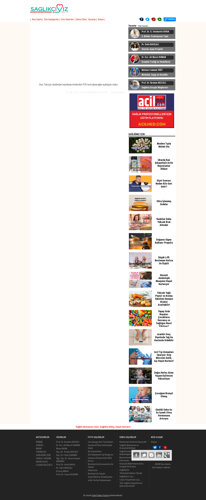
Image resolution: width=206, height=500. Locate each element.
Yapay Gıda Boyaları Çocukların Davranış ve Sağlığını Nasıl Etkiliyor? (164, 319)
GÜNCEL (39, 445)
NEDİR (39, 448)
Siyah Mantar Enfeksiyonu (100, 476)
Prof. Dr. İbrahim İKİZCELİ (67, 442)
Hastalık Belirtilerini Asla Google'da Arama (131, 465)
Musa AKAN (61, 448)
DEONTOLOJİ (42, 461)
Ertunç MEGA (62, 471)
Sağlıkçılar (124, 469)
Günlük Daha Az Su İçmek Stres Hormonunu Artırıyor (164, 414)
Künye (154, 442)
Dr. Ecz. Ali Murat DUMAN (68, 445)
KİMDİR (39, 442)
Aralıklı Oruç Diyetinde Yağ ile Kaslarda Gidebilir (164, 337)
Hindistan (92, 470)
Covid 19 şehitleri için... (130, 479)
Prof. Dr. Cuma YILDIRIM (67, 474)
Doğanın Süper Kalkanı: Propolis (164, 241)
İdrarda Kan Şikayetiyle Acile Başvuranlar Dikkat (164, 164)
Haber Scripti (98, 499)
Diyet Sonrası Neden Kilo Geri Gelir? (164, 183)
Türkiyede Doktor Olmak (130, 473)
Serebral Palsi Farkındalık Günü (100, 447)
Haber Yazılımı (107, 499)
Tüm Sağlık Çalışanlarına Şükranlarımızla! (130, 484)
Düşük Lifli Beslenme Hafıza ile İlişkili (164, 260)
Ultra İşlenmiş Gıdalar (164, 203)
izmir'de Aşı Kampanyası (99, 480)
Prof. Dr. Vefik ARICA (65, 464)
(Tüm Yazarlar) (143, 26)
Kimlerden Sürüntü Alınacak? (133, 442)
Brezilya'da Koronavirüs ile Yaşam (100, 465)
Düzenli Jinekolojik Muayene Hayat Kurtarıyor (164, 280)
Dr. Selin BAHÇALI (64, 467)
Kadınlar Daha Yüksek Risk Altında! (164, 221)
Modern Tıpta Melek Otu (164, 145)
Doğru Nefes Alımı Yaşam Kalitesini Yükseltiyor (164, 375)
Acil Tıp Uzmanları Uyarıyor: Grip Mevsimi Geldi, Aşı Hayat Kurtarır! (164, 356)
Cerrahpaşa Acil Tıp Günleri (100, 442)
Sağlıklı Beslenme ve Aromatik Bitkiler (129, 447)
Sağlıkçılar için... (127, 476)
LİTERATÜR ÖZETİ (44, 465)
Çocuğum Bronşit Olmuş (164, 395)
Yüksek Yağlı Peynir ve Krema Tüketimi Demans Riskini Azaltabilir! (164, 298)
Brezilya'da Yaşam (96, 473)
